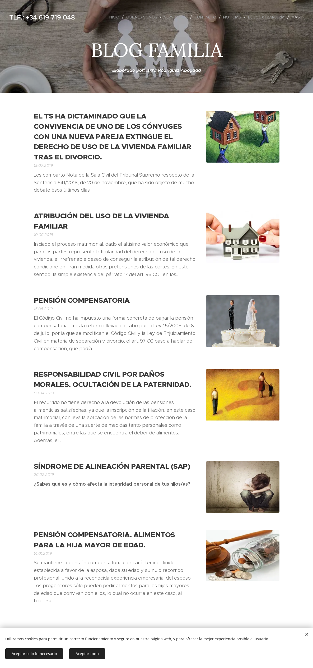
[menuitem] (115, 17)
